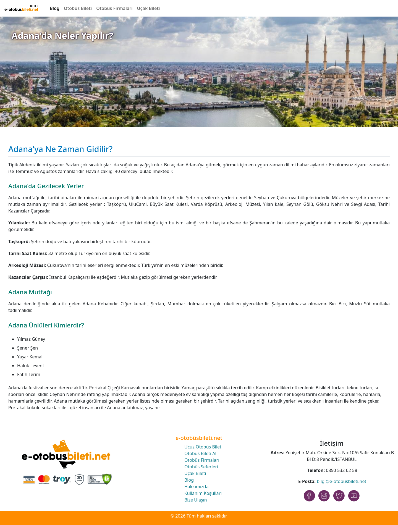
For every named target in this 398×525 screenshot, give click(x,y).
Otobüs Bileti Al (200, 453)
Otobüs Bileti (78, 8)
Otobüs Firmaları (114, 8)
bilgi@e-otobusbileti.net (341, 481)
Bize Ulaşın (195, 500)
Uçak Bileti (148, 8)
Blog (54, 8)
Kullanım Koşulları (203, 493)
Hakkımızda (196, 487)
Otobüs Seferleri (201, 467)
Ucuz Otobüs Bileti (203, 447)
